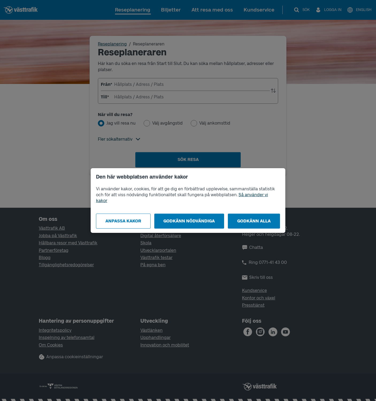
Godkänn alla (254, 220)
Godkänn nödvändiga (189, 220)
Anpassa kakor (123, 220)
